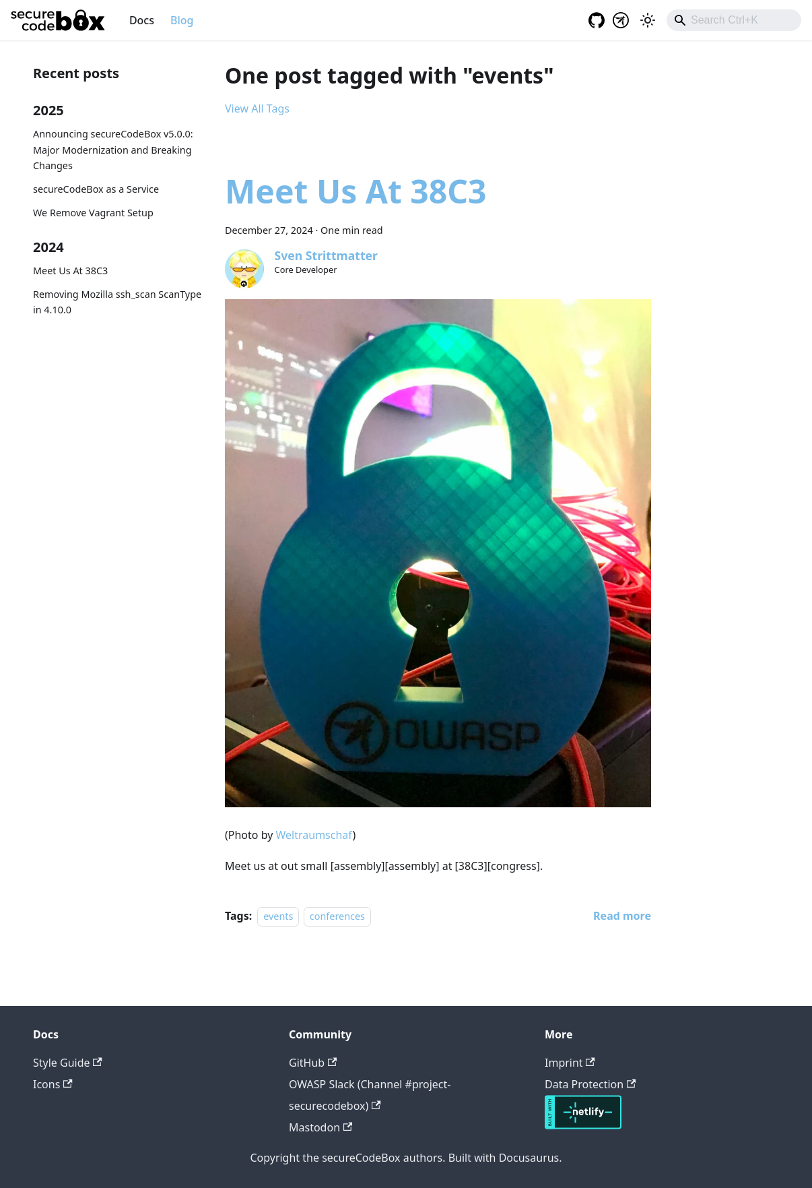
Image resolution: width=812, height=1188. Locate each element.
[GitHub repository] (592, 20)
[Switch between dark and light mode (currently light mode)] (647, 20)
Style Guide (67, 1062)
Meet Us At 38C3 (70, 270)
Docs (141, 20)
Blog (181, 20)
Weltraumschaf (314, 834)
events (278, 916)
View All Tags (257, 108)
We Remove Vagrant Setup (93, 212)
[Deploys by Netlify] (583, 1125)
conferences (337, 916)
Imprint (570, 1062)
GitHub (313, 1062)
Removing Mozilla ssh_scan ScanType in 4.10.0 (117, 302)
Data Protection (590, 1084)
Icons (53, 1084)
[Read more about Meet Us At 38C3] (622, 915)
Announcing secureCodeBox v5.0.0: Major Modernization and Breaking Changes (113, 150)
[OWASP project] (621, 20)
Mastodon (320, 1127)
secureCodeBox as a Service (96, 189)
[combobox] (734, 20)
